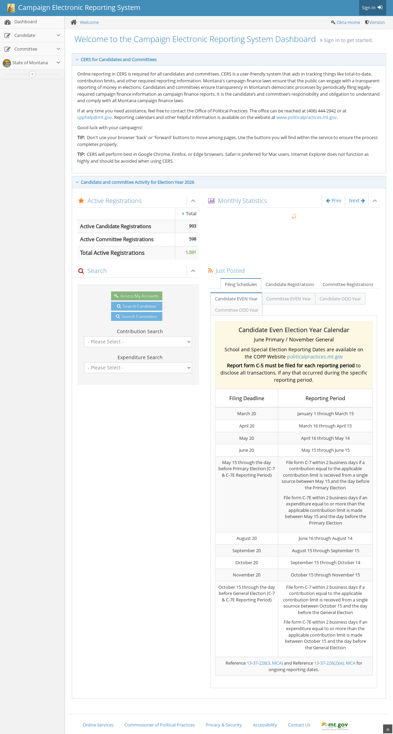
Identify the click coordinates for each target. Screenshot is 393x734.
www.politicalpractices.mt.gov (306, 117)
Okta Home (348, 22)
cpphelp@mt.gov (94, 117)
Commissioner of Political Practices (159, 725)
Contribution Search (140, 331)
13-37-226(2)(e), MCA (334, 663)
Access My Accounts (136, 296)
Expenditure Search (140, 357)
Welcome (89, 22)
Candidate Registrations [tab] (290, 284)
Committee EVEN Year (288, 299)
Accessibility (265, 725)
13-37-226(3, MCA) (265, 663)
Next (357, 200)
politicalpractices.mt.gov (315, 356)
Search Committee (136, 316)
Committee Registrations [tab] (348, 284)
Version (377, 22)
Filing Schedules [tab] (241, 284)
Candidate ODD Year (340, 299)
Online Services (98, 725)
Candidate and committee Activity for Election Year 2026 (135, 182)
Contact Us (299, 725)
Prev (333, 200)
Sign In (372, 7)
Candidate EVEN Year (236, 299)
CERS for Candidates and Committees (116, 59)
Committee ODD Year (236, 310)
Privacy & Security (224, 725)
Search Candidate (137, 306)
